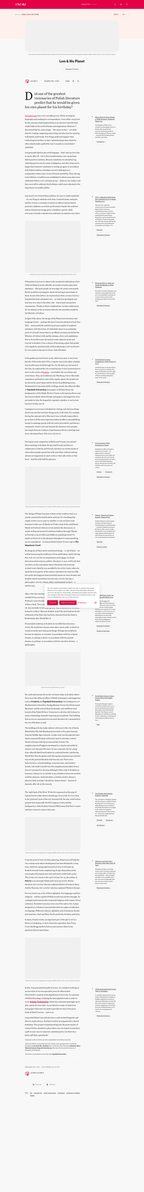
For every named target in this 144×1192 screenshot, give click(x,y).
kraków (32, 1095)
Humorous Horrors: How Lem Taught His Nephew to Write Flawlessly (104, 285)
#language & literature (72, 69)
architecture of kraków (73, 1093)
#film (99, 724)
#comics (100, 472)
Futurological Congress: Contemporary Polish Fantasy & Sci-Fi (105, 361)
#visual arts (109, 472)
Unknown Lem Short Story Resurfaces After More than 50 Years (105, 863)
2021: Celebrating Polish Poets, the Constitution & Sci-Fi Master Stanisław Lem (105, 199)
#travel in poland (102, 547)
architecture (61, 1093)
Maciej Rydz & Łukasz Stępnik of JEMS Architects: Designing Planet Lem (105, 119)
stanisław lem (38, 1093)
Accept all (52, 602)
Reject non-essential (68, 602)
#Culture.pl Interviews (104, 631)
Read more (105, 129)
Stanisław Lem (31, 116)
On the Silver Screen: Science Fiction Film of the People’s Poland (104, 698)
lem (31, 1093)
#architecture (101, 142)
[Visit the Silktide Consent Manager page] (95, 603)
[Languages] (124, 14)
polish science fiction (50, 1093)
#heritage (100, 230)
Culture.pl (34, 81)
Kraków (46, 372)
